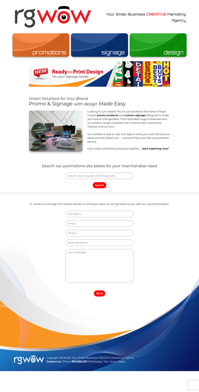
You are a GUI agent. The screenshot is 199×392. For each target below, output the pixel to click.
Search (99, 185)
